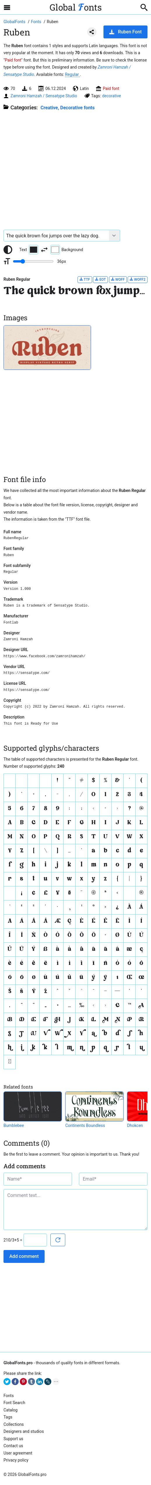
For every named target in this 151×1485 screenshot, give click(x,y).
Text (28, 249)
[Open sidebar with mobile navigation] (7, 7)
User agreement (17, 1453)
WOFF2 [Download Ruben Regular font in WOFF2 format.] (137, 279)
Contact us (13, 1445)
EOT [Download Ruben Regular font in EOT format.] (100, 279)
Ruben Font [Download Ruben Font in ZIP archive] (125, 32)
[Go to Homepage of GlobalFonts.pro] (14, 21)
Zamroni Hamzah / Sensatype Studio (43, 95)
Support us (13, 1438)
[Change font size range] (33, 261)
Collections (13, 1424)
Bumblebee (13, 1125)
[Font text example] (56, 235)
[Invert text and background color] (44, 249)
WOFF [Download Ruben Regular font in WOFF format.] (118, 279)
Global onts (76, 7)
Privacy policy (15, 1460)
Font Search (14, 1402)
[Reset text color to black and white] (7, 249)
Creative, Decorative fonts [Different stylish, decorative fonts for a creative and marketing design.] (68, 107)
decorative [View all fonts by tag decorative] (111, 95)
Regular (72, 74)
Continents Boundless (85, 1125)
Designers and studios (23, 1431)
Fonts (8, 1395)
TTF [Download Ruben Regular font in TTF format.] (85, 279)
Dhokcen (135, 1125)
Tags (7, 1417)
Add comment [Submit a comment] (24, 1256)
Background (66, 249)
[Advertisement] (75, 167)
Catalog (10, 1410)
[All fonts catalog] (36, 21)
